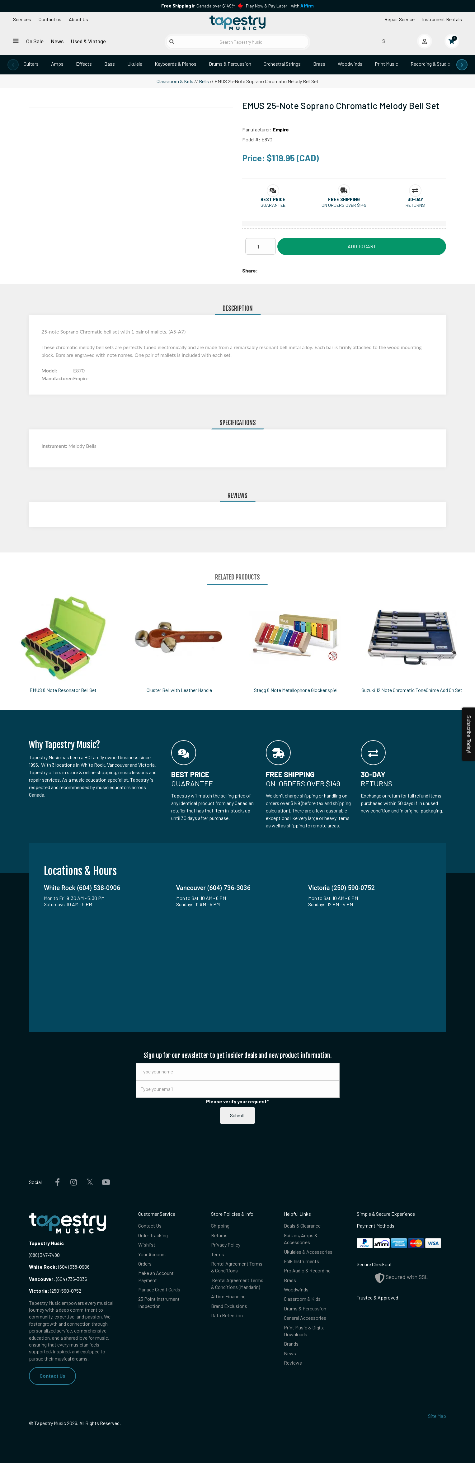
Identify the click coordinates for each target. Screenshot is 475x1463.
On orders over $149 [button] (344, 205)
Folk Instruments (301, 1261)
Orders (145, 1264)
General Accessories (305, 1318)
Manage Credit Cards (159, 1289)
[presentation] (13, 64)
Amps (57, 64)
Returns (219, 1235)
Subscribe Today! (468, 734)
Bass (109, 64)
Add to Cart (362, 246)
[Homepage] (237, 23)
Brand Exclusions (229, 1306)
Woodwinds (350, 64)
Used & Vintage (88, 41)
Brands (291, 1344)
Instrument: (54, 446)
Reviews (293, 1363)
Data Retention (227, 1315)
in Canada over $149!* (198, 5)
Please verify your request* (237, 1101)
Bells (204, 81)
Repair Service (399, 19)
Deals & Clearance (302, 1226)
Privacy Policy (225, 1245)
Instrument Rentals (442, 19)
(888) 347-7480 (44, 1255)
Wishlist (146, 1245)
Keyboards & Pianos (175, 64)
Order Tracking (153, 1235)
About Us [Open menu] (78, 19)
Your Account (152, 1254)
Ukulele (134, 64)
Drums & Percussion (230, 64)
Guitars (31, 64)
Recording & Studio (430, 64)
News (57, 41)
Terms (217, 1254)
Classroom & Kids (175, 81)
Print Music (386, 64)
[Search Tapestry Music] (237, 42)
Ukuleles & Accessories (308, 1252)
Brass (319, 64)
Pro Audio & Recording (307, 1270)
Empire (281, 129)
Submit (237, 1115)
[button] (273, 199)
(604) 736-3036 (58, 1279)
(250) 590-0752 (55, 1291)
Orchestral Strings (282, 64)
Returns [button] (415, 205)
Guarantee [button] (273, 205)
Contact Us (52, 1376)
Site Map (437, 1416)
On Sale (35, 41)
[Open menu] (15, 41)
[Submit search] (171, 41)
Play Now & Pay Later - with (280, 5)
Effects (84, 64)
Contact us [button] (50, 19)
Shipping (220, 1226)
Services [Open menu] (22, 19)
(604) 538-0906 (59, 1267)
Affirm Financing (228, 1296)
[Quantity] (260, 246)
